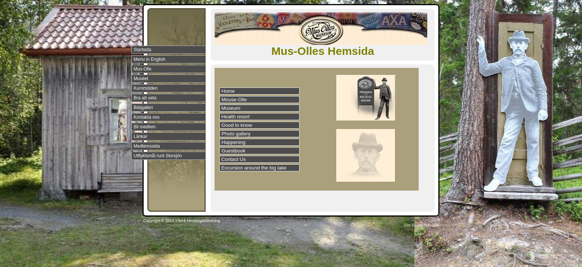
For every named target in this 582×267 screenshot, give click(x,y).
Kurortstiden (146, 88)
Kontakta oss (146, 117)
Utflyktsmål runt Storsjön (158, 155)
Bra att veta (145, 97)
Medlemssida (147, 146)
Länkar (140, 136)
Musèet (141, 78)
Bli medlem (145, 126)
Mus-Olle (142, 69)
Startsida (142, 49)
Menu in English (149, 59)
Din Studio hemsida (422, 225)
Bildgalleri (143, 107)
